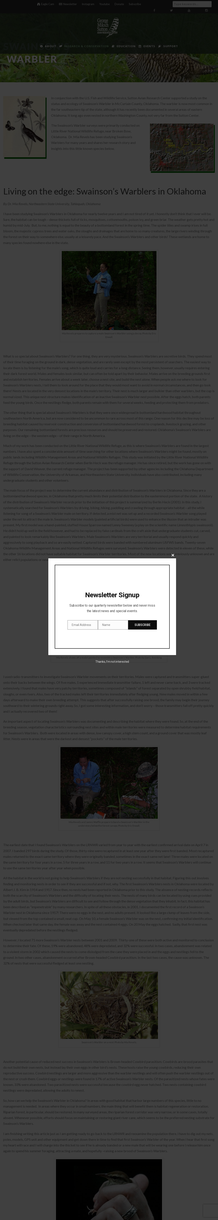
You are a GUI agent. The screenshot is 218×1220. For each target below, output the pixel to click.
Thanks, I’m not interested (112, 661)
